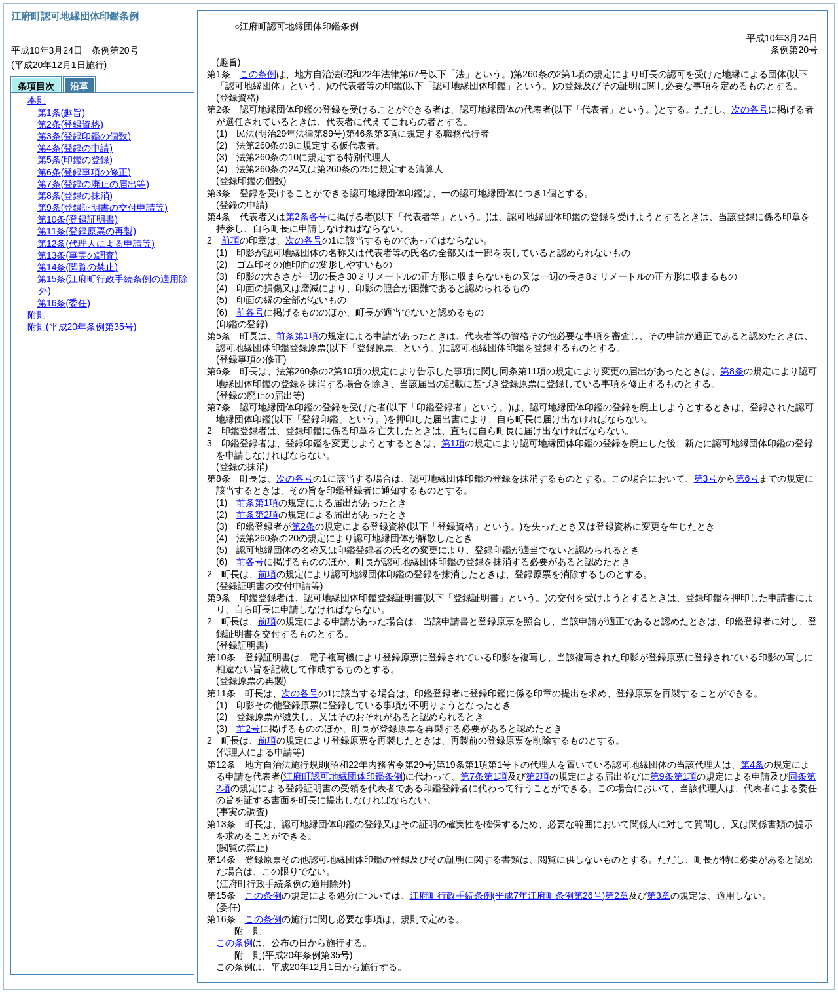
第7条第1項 (483, 776)
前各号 (250, 312)
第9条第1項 (673, 776)
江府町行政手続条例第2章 (519, 895)
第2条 (303, 526)
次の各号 (749, 109)
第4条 (752, 764)
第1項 (453, 443)
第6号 (747, 478)
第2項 (537, 776)
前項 (230, 240)
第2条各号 (306, 216)
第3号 (706, 478)
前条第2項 (257, 514)
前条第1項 (297, 336)
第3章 (658, 895)
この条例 (258, 74)
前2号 (248, 728)
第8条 (732, 371)
